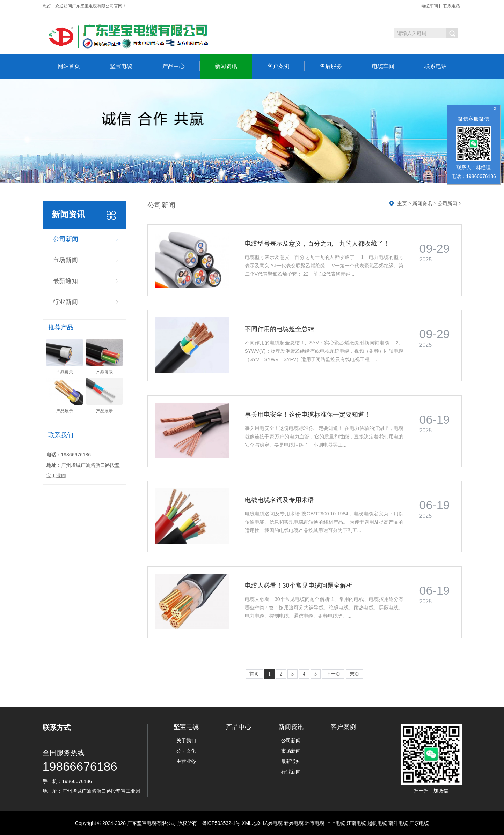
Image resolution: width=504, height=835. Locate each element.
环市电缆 (314, 823)
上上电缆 (335, 823)
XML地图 (252, 823)
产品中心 (181, 66)
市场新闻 (65, 259)
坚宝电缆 (128, 66)
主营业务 (186, 761)
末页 (354, 674)
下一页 (333, 674)
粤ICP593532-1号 (221, 823)
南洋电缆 (398, 823)
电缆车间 (429, 5)
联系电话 (451, 5)
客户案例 (286, 66)
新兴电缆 (294, 823)
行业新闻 (65, 301)
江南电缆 (356, 823)
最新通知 (65, 280)
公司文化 (186, 750)
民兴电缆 (273, 823)
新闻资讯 (233, 66)
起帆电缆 (377, 823)
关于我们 (186, 740)
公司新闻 (65, 239)
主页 (402, 203)
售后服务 (338, 66)
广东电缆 (419, 823)
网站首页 (76, 66)
